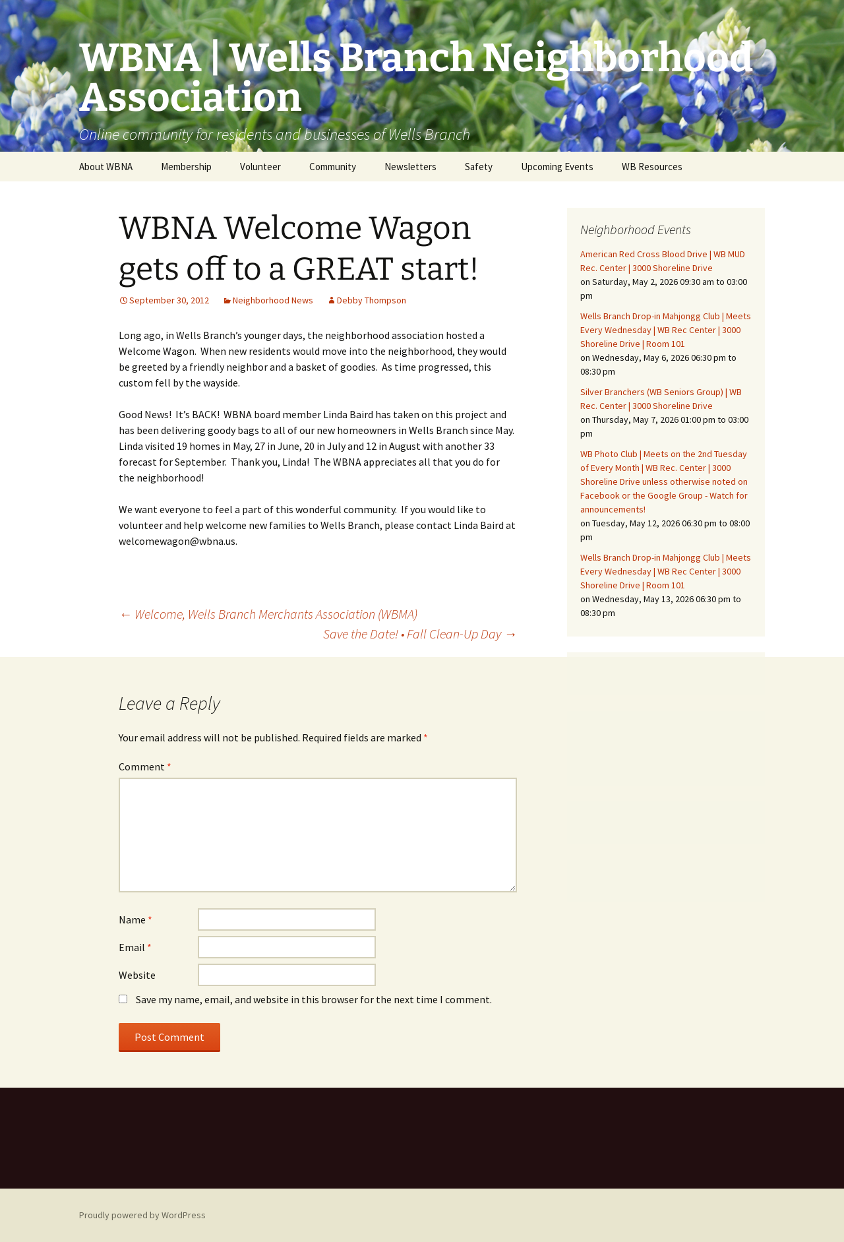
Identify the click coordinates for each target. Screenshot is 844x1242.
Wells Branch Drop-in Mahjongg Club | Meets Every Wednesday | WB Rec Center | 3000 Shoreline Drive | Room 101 (665, 330)
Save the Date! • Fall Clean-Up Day (420, 633)
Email (135, 947)
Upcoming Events (557, 166)
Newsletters (410, 166)
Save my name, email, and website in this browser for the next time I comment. (314, 999)
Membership (186, 166)
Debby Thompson (371, 300)
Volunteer (260, 166)
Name (135, 919)
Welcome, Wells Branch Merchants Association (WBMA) (268, 613)
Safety (479, 166)
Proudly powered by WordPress (142, 1215)
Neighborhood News (273, 300)
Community (332, 166)
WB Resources (652, 166)
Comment (145, 766)
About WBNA (106, 166)
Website (137, 974)
